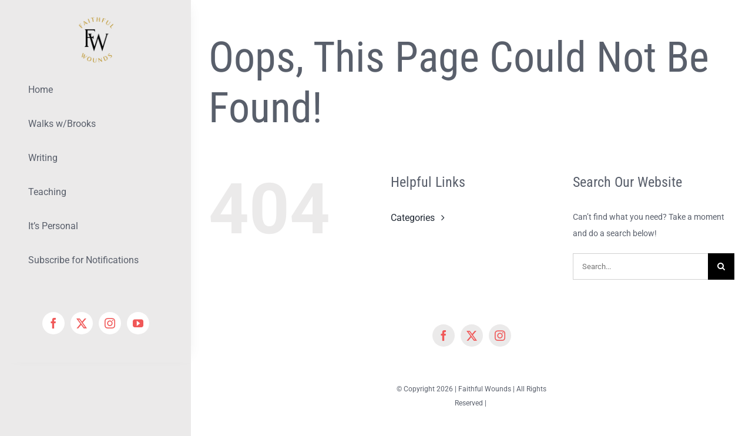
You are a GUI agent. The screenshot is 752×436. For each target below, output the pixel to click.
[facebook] (53, 323)
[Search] (721, 266)
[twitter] (81, 323)
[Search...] (640, 266)
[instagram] (110, 323)
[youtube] (138, 323)
